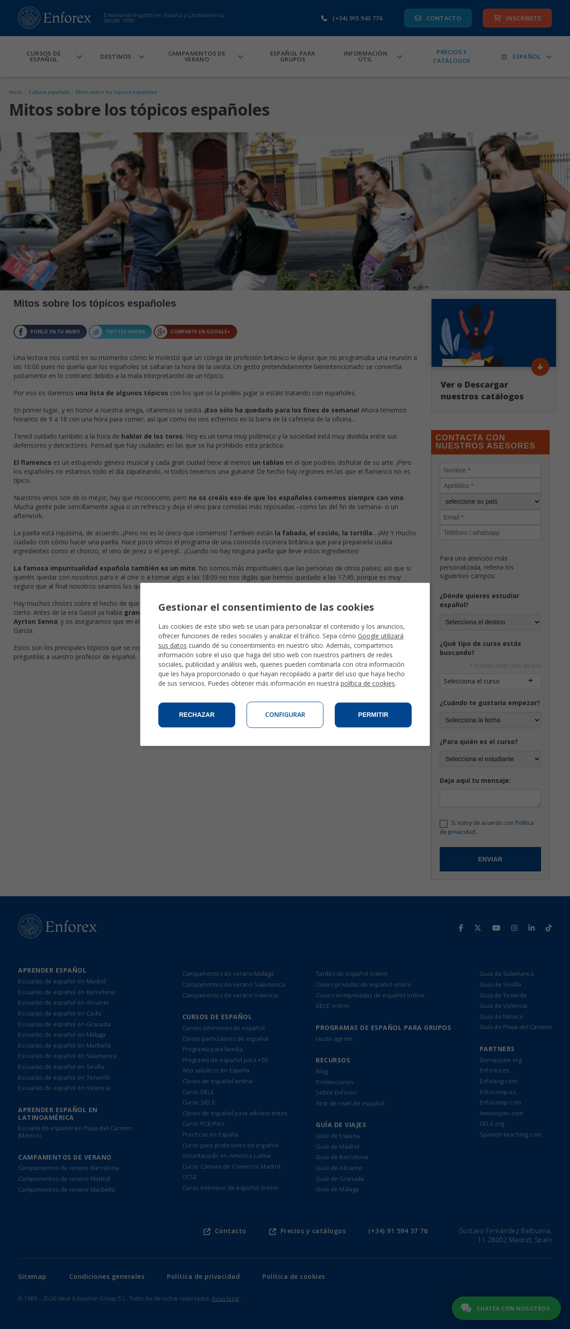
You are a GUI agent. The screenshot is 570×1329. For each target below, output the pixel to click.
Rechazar (197, 715)
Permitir (373, 715)
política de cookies (368, 683)
